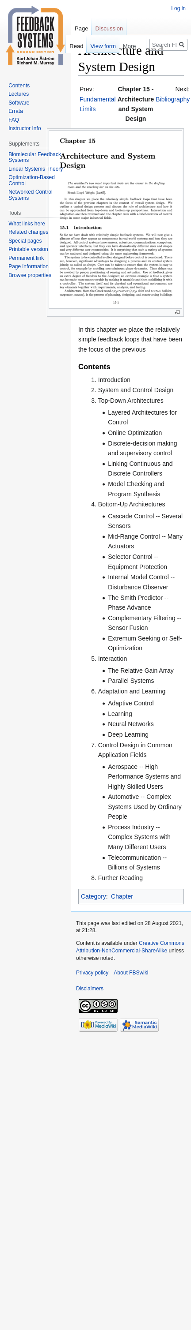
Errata (15, 111)
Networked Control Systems (30, 195)
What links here (26, 224)
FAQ (13, 120)
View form (98, 46)
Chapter (122, 896)
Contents (19, 85)
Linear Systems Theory (35, 169)
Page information (28, 266)
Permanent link (26, 258)
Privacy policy (92, 973)
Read (71, 46)
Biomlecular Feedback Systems (34, 157)
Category (93, 896)
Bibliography (173, 99)
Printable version (28, 249)
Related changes (28, 232)
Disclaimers (89, 988)
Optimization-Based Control (31, 180)
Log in (178, 8)
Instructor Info (24, 128)
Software (18, 103)
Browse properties (29, 275)
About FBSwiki (131, 973)
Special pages (25, 241)
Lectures (18, 94)
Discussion (109, 28)
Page (81, 28)
